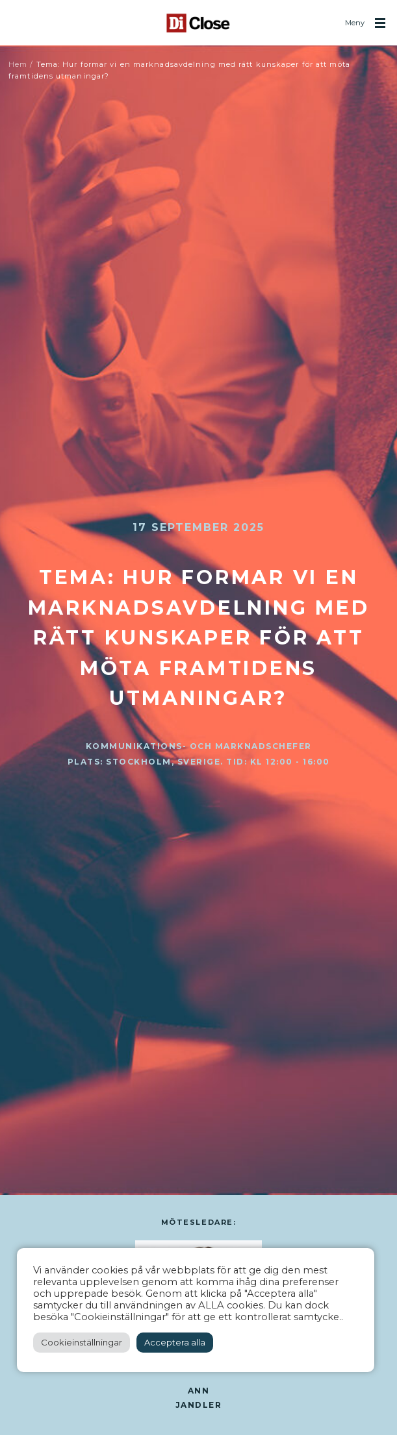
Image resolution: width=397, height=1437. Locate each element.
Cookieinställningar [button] (81, 1342)
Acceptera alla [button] (174, 1342)
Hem (17, 64)
